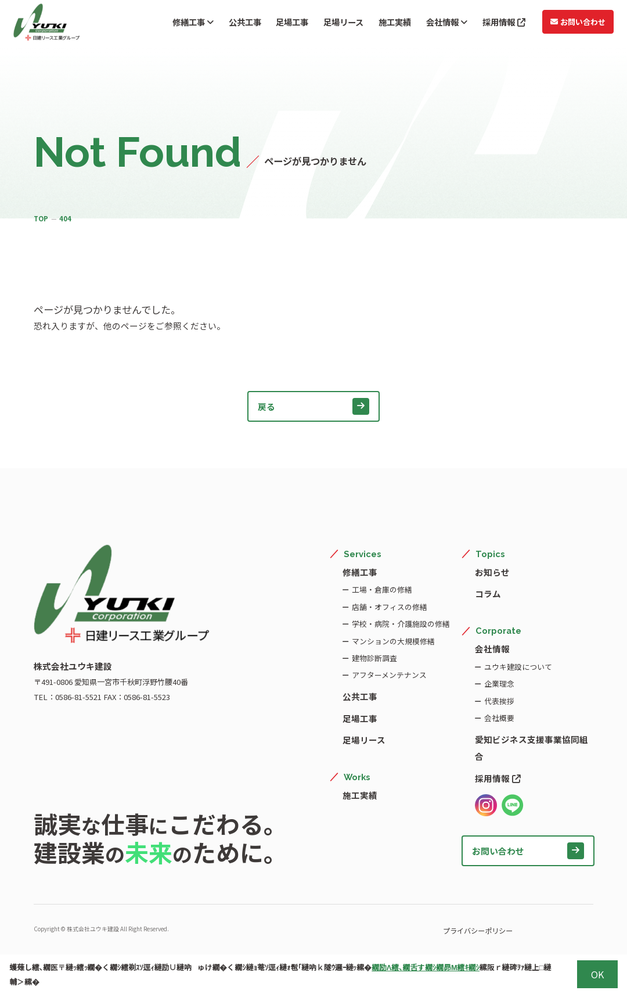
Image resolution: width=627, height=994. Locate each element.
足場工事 (275, 23)
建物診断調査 (374, 657)
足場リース (329, 23)
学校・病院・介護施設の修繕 (400, 623)
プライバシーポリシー (448, 930)
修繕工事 (171, 23)
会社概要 (499, 717)
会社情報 (437, 23)
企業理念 (499, 683)
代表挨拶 (499, 700)
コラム (488, 593)
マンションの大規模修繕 (392, 641)
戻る (313, 406)
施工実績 (383, 23)
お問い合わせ (572, 23)
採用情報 (497, 23)
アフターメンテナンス (388, 674)
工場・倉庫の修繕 (381, 589)
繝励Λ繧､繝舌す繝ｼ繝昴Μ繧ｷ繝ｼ (426, 967)
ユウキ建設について (518, 666)
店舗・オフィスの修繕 (389, 606)
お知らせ (492, 572)
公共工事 (225, 23)
